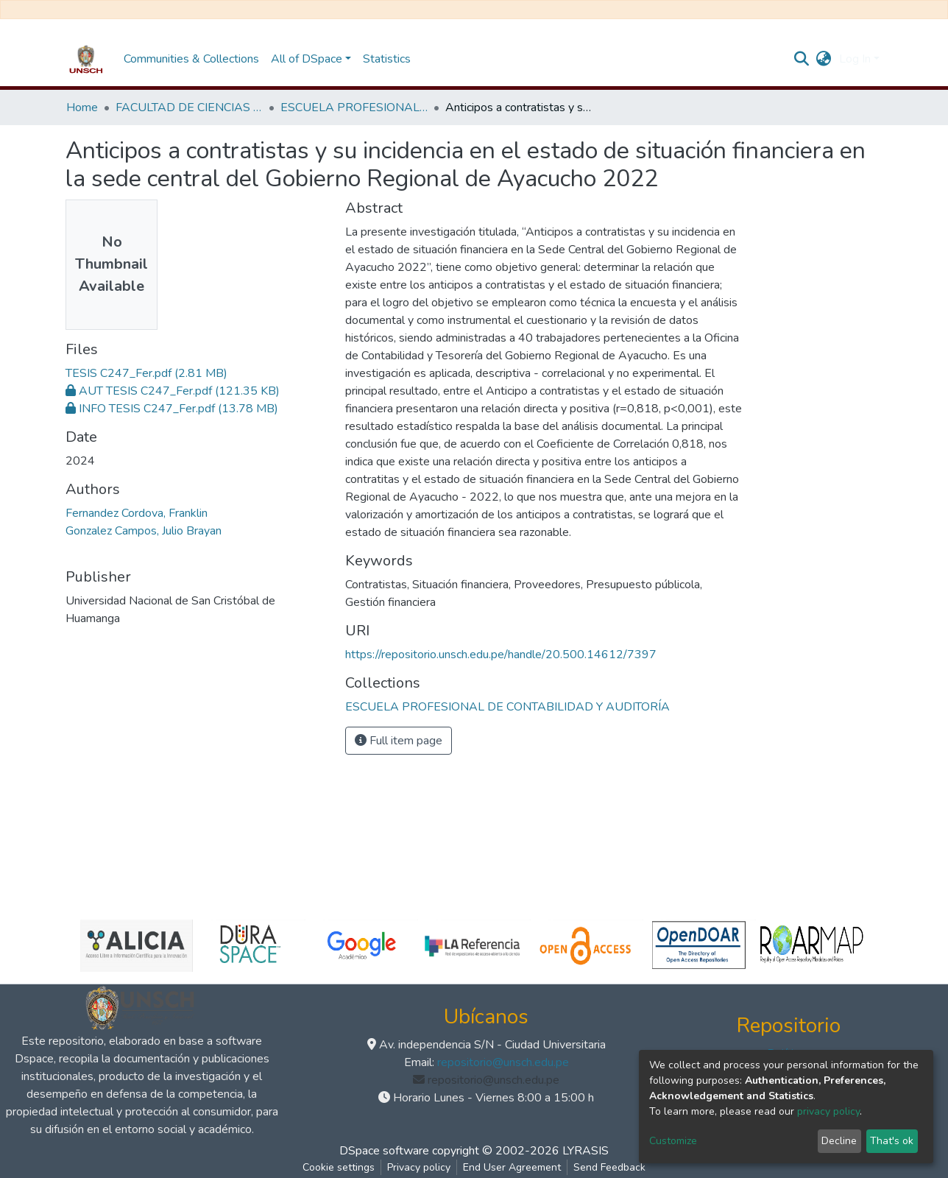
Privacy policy (418, 1167)
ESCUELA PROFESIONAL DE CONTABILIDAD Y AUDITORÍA (354, 107)
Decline (839, 1141)
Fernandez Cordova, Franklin (137, 513)
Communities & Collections (191, 59)
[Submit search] (802, 58)
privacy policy (828, 1111)
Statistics (387, 59)
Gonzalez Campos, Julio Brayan (144, 531)
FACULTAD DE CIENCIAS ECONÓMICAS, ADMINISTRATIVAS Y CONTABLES (189, 107)
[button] (824, 59)
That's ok (891, 1141)
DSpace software (384, 1151)
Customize (673, 1141)
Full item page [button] (398, 741)
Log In (855, 59)
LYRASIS (585, 1151)
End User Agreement (512, 1167)
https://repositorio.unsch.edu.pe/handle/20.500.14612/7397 (501, 654)
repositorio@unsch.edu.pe (503, 1062)
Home (82, 107)
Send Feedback (609, 1167)
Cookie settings (339, 1167)
